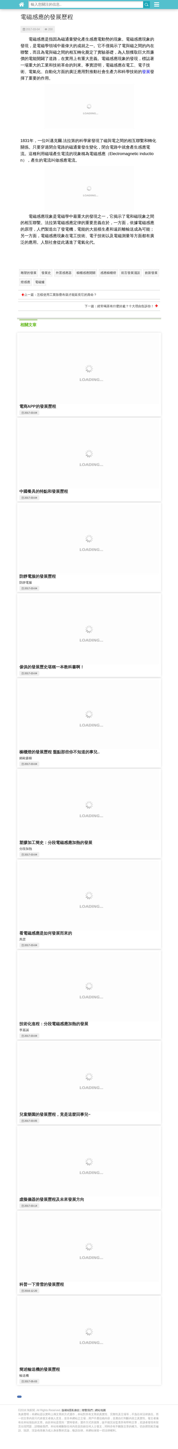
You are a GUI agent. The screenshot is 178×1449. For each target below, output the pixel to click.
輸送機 (24, 1375)
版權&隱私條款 (71, 1410)
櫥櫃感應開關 (86, 273)
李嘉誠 (24, 1030)
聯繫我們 (87, 1410)
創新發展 (151, 273)
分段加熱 (25, 849)
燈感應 (25, 282)
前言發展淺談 (130, 273)
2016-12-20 (31, 1290)
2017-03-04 (31, 29)
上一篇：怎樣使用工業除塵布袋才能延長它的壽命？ (59, 294)
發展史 (46, 273)
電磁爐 (40, 282)
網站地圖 (100, 1410)
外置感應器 (64, 273)
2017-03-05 (31, 1120)
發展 (146, 71)
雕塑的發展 (28, 273)
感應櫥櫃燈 (108, 273)
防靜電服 (25, 582)
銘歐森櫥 (25, 758)
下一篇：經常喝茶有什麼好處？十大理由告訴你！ (121, 306)
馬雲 (22, 939)
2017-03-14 (31, 1205)
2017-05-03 (31, 1381)
